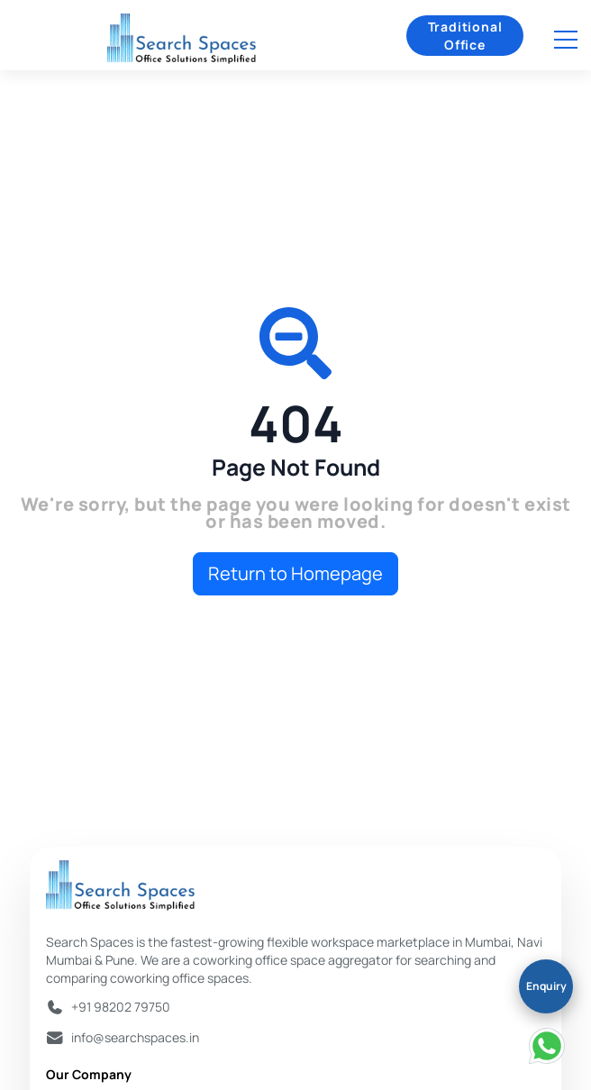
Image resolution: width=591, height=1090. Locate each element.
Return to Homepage (295, 573)
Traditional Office (465, 35)
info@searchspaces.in (135, 1037)
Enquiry (546, 986)
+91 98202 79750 (120, 1006)
